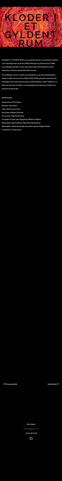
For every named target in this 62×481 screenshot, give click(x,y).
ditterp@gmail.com (31, 429)
